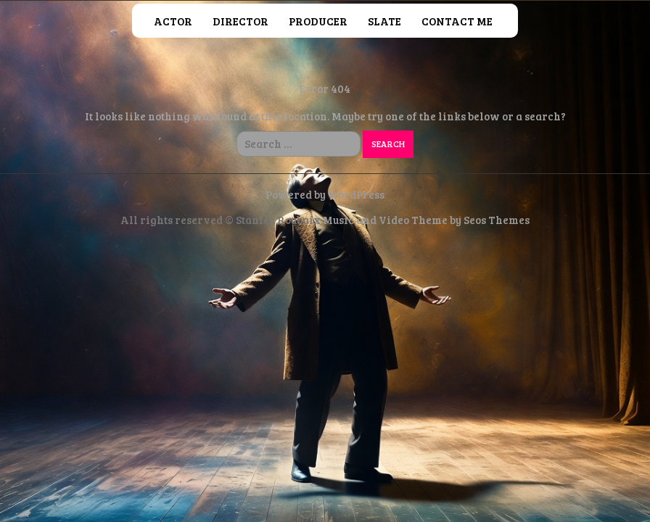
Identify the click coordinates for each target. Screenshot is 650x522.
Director (240, 21)
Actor (173, 21)
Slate (384, 21)
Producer (318, 21)
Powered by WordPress (325, 194)
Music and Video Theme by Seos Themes (426, 219)
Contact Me (457, 21)
